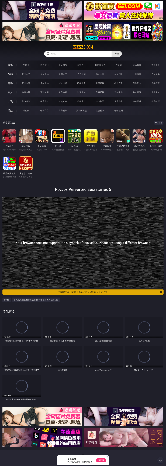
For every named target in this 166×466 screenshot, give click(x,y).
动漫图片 (81, 92)
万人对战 (63, 65)
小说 (10, 101)
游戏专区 (81, 65)
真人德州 (44, 65)
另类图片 (155, 92)
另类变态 (155, 83)
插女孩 (26, 110)
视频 (10, 74)
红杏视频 (100, 110)
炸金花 (118, 65)
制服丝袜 (100, 83)
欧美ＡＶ (63, 74)
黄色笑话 (137, 101)
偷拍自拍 (44, 83)
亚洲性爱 (26, 83)
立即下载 (101, 460)
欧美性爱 (81, 83)
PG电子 (25, 65)
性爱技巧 (155, 101)
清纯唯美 (118, 92)
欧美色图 (63, 92)
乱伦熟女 (137, 83)
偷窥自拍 (26, 92)
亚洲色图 (44, 92)
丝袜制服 (118, 74)
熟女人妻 (100, 74)
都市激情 (26, 101)
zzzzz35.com (83, 47)
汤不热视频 (81, 110)
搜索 (117, 53)
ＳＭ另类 (155, 74)
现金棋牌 (137, 65)
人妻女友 (63, 101)
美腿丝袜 (100, 92)
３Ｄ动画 (81, 74)
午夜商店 (44, 110)
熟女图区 (137, 92)
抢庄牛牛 (155, 65)
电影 (10, 83)
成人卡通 (63, 83)
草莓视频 (63, 110)
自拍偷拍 (44, 74)
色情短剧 (118, 110)
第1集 (6, 300)
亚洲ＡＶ (26, 74)
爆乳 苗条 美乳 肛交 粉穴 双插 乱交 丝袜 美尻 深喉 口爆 (36, 300)
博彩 (10, 65)
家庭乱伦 (44, 101)
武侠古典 (81, 101)
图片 (10, 92)
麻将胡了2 (100, 65)
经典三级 (118, 83)
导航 (10, 110)
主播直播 (137, 74)
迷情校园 (100, 101)
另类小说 (118, 101)
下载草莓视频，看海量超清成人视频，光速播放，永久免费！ (110, 292)
